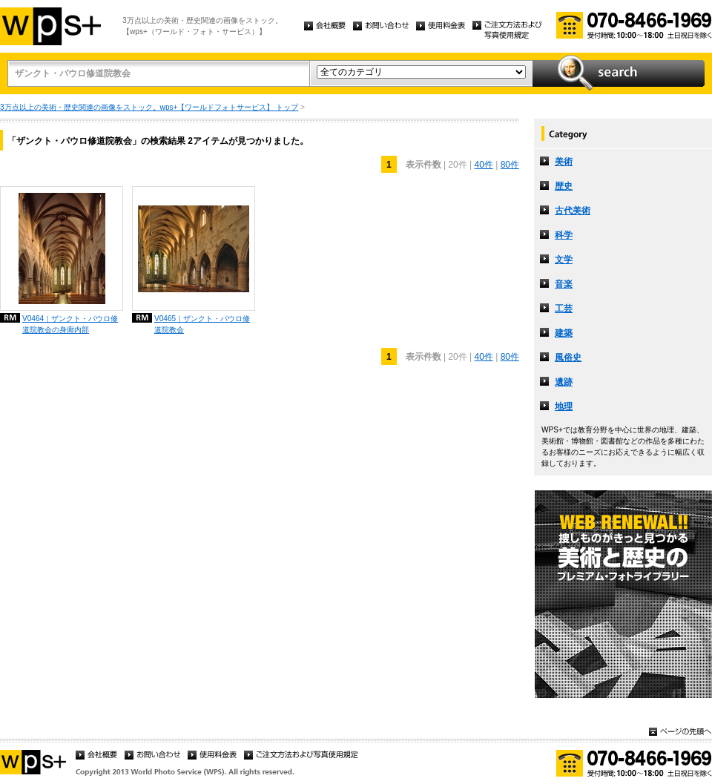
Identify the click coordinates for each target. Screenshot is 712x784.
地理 (564, 406)
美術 (564, 162)
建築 (564, 333)
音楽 (564, 284)
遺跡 (564, 382)
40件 (483, 164)
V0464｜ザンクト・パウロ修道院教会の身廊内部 (70, 324)
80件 (510, 164)
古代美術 (572, 210)
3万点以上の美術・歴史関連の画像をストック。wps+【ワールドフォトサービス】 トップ (149, 107)
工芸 (564, 308)
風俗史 (568, 357)
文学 (564, 259)
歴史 (564, 186)
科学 (564, 235)
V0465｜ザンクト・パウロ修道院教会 (202, 324)
